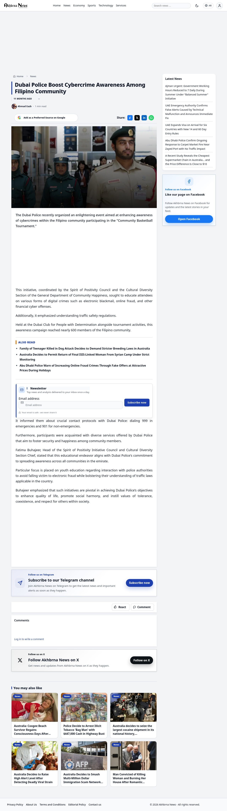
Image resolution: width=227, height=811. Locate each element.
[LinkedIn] (144, 117)
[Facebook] (130, 117)
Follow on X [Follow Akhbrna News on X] (141, 660)
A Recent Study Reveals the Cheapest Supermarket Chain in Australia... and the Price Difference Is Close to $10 (187, 160)
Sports (92, 5)
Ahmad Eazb (25, 106)
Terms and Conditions (53, 804)
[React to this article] (120, 607)
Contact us (95, 804)
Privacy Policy (15, 804)
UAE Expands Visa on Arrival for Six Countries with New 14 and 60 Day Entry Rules (186, 129)
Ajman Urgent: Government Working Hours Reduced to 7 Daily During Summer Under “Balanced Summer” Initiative (187, 92)
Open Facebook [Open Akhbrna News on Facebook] (189, 219)
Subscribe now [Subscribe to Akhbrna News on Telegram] (139, 583)
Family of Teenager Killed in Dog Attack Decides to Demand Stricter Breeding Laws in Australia (85, 348)
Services (121, 5)
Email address (29, 398)
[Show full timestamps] (39, 98)
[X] (137, 117)
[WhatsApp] (151, 117)
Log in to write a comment (29, 639)
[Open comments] (142, 607)
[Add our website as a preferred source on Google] (46, 118)
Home (57, 5)
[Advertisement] (113, 39)
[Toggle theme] (197, 5)
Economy (79, 5)
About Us (31, 804)
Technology (106, 5)
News (66, 5)
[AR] (208, 5)
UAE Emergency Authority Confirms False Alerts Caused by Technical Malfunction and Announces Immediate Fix (189, 112)
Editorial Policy (77, 804)
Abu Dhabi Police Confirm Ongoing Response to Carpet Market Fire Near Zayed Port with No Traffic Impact (187, 145)
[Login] (219, 5)
